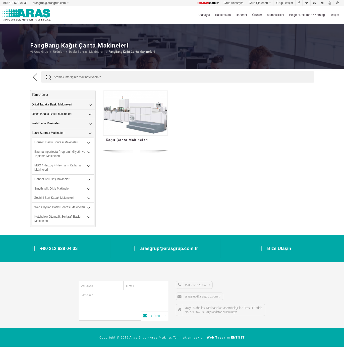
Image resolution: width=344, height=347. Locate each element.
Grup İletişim (284, 3)
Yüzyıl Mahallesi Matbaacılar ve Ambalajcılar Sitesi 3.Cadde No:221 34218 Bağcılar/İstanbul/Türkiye (219, 310)
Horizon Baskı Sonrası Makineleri (56, 142)
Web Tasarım (218, 338)
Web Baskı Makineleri (46, 123)
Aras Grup (39, 51)
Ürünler (257, 15)
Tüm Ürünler (40, 95)
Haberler (241, 15)
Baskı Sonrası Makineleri (86, 51)
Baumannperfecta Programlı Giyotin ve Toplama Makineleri (60, 154)
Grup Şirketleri (258, 3)
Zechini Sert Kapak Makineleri (54, 198)
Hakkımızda (223, 15)
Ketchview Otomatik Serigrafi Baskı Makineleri (57, 219)
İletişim (334, 15)
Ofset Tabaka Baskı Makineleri (52, 113)
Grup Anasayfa (233, 3)
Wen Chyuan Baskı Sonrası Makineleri (59, 207)
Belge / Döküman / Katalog (307, 15)
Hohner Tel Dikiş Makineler (52, 179)
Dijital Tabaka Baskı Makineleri (52, 104)
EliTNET (238, 338)
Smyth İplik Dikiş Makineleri (52, 189)
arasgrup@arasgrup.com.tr (50, 3)
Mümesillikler (275, 15)
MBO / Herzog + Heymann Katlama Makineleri (57, 167)
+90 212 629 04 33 (14, 3)
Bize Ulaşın (275, 248)
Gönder (154, 316)
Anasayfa (204, 15)
